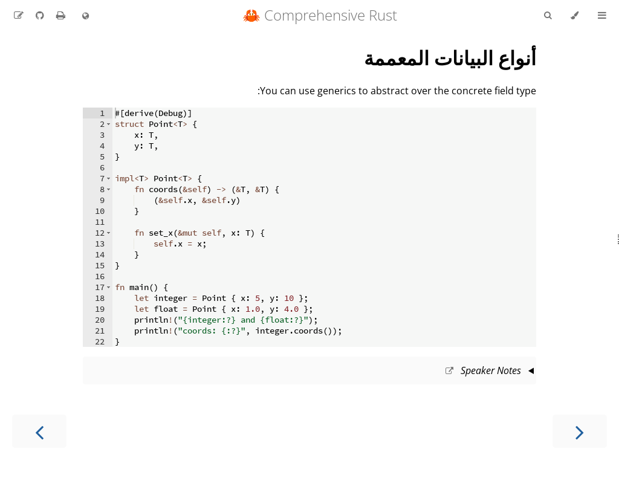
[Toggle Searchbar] (547, 15)
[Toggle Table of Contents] (602, 15)
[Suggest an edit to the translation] (18, 15)
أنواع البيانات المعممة (450, 58)
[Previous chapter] (580, 431)
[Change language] (86, 16)
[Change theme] (574, 15)
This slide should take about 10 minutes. (309, 371)
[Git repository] (38, 15)
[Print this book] (59, 15)
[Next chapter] (39, 431)
